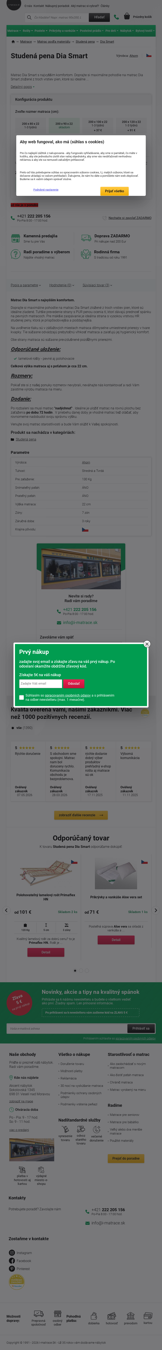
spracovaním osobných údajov (68, 695)
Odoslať (74, 684)
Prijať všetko (114, 191)
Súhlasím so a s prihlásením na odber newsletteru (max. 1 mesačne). (70, 697)
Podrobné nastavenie (45, 189)
